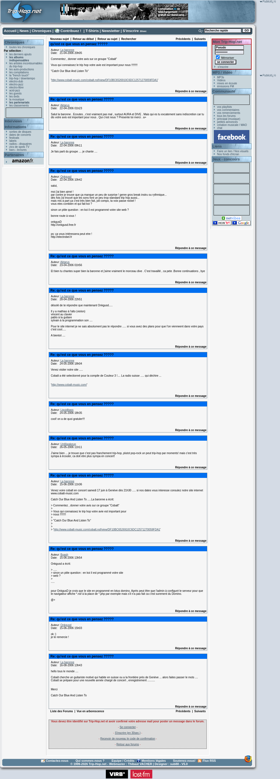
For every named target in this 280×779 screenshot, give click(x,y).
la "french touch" (19, 75)
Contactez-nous (57, 760)
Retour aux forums (127, 744)
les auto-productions (21, 69)
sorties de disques (20, 131)
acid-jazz (14, 90)
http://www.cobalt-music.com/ (69, 384)
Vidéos (221, 80)
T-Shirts (92, 31)
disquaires (25, 143)
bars (11, 149)
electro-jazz (16, 84)
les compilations (19, 72)
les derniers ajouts (20, 54)
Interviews (13, 121)
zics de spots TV (19, 146)
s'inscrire (223, 66)
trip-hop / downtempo (22, 78)
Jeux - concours (226, 159)
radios (13, 143)
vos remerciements (228, 112)
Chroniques (41, 31)
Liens (217, 146)
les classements (19, 105)
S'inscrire (131, 31)
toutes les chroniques (22, 47)
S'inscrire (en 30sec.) (128, 732)
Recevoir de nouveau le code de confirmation (127, 738)
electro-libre (16, 87)
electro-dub (16, 81)
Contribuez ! (70, 31)
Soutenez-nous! (184, 760)
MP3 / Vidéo (222, 72)
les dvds (14, 96)
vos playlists (224, 106)
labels (12, 140)
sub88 (174, 764)
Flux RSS (209, 760)
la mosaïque (16, 99)
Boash (64, 554)
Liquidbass (67, 409)
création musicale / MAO (232, 124)
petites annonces (227, 121)
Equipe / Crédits (123, 760)
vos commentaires (228, 109)
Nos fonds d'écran (228, 154)
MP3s (220, 77)
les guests (15, 93)
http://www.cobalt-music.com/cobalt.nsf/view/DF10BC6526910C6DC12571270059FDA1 (104, 80)
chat (219, 127)
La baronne (67, 49)
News (24, 31)
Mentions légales (154, 760)
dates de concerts (20, 134)
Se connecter (128, 727)
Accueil (10, 31)
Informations (15, 127)
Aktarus (64, 105)
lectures (22, 149)
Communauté (223, 91)
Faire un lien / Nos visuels (233, 151)
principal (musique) (228, 118)
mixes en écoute (227, 83)
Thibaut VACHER (140, 764)
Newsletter (111, 31)
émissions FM (225, 86)
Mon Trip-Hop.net (227, 42)
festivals (14, 137)
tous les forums (226, 115)
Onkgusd (65, 176)
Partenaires (14, 155)
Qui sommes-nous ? (89, 760)
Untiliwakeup (68, 444)
